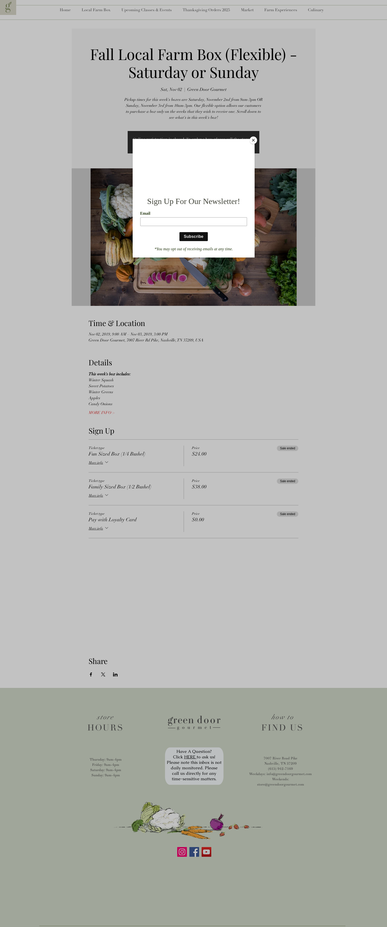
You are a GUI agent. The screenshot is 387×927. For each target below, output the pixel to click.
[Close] (253, 140)
